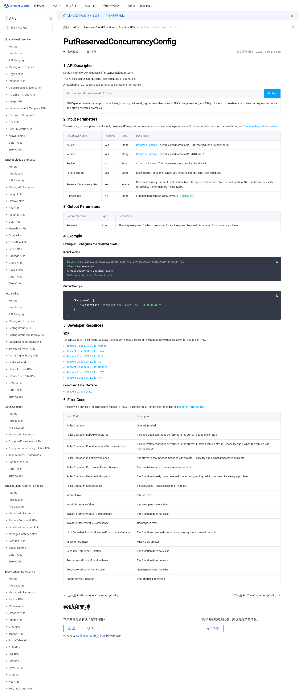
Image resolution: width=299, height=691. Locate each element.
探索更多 (147, 6)
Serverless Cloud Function (98, 27)
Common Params (146, 149)
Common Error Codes (191, 429)
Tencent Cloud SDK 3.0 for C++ (85, 400)
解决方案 (73, 6)
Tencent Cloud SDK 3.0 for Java (85, 373)
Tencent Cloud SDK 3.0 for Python (87, 368)
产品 (57, 6)
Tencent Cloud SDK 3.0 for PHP (85, 378)
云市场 (131, 5)
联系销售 (82, 668)
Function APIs (126, 27)
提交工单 (99, 668)
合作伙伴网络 (113, 6)
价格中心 (92, 6)
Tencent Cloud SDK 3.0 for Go (84, 384)
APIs (76, 27)
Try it (219, 93)
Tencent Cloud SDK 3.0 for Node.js (87, 389)
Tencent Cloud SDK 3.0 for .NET (85, 395)
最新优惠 (41, 6)
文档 (66, 27)
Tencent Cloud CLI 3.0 (79, 414)
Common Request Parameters (103, 130)
